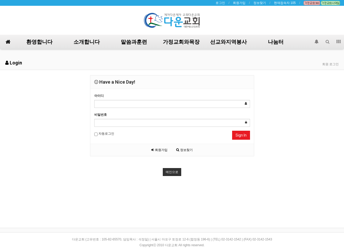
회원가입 (239, 3)
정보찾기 (259, 3)
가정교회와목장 (181, 42)
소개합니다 (87, 42)
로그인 (220, 3)
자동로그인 (104, 134)
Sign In (241, 135)
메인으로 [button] (172, 172)
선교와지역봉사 (228, 42)
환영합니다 (39, 42)
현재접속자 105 (285, 3)
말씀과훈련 (134, 42)
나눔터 (276, 42)
